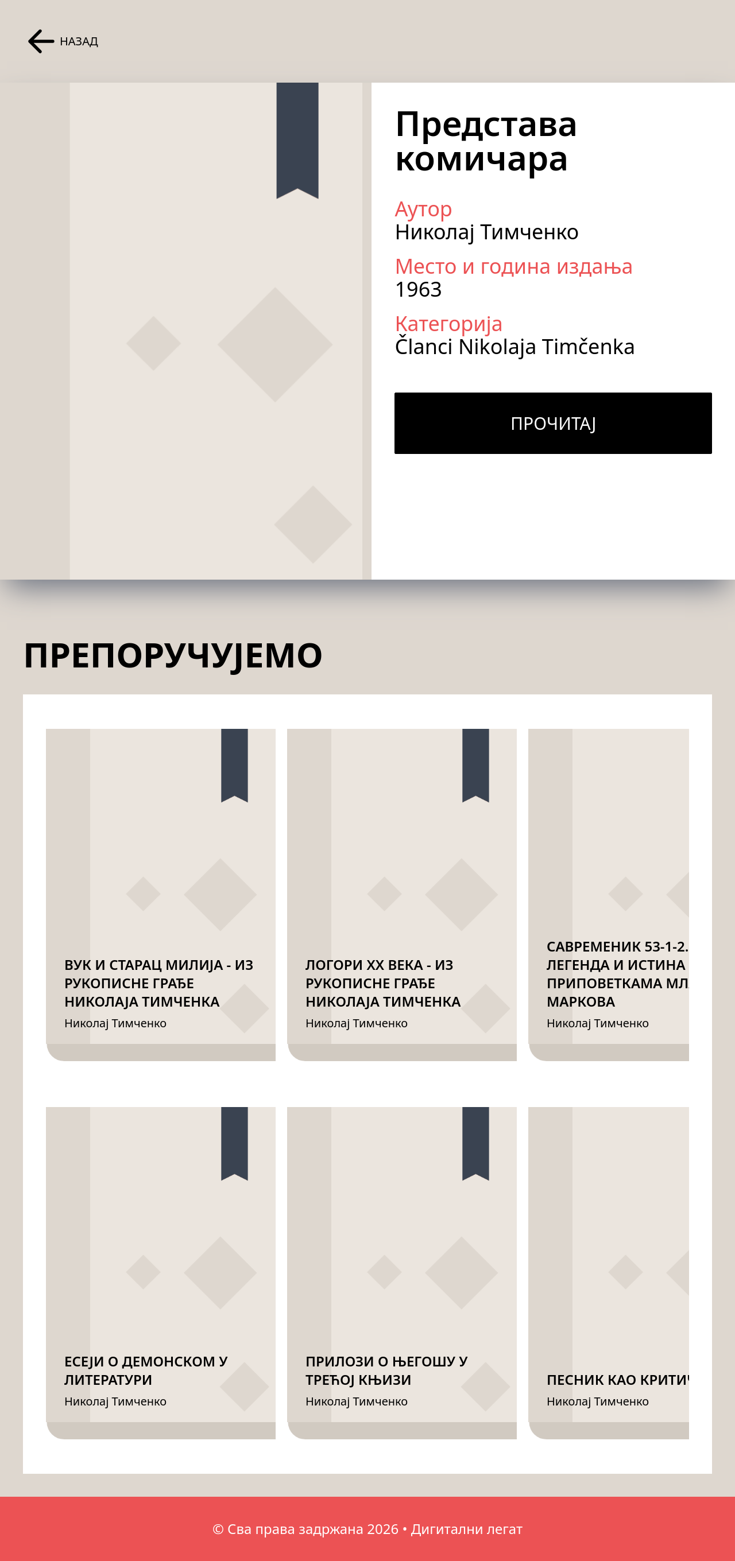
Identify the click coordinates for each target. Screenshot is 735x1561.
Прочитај (553, 423)
